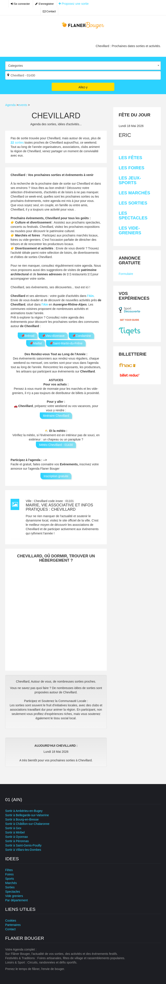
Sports (9, 878)
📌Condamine (81, 336)
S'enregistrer (44, 3)
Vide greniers (14, 896)
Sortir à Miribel (15, 832)
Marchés (11, 883)
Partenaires (13, 925)
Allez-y (83, 87)
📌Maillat (35, 343)
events (22, 105)
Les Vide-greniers (130, 230)
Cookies (10, 920)
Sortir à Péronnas (17, 841)
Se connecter (20, 3)
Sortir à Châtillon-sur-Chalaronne (27, 824)
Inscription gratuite (56, 476)
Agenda (10, 105)
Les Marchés (134, 192)
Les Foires (131, 167)
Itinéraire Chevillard (56, 415)
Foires (9, 874)
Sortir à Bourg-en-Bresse (22, 819)
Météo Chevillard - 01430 (56, 445)
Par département (16, 900)
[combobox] (83, 65)
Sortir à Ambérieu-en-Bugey (24, 811)
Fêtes (9, 870)
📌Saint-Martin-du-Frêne (66, 343)
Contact (49, 11)
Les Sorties (133, 203)
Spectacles (12, 891)
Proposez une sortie (74, 3)
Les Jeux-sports (130, 180)
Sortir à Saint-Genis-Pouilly (23, 845)
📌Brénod (27, 336)
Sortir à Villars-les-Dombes (23, 849)
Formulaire (126, 274)
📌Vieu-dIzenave (53, 336)
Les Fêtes (130, 157)
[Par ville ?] (83, 75)
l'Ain (90, 296)
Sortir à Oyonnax (16, 836)
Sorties (10, 887)
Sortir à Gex (13, 828)
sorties (18, 142)
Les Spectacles (133, 215)
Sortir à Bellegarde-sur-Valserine (27, 815)
